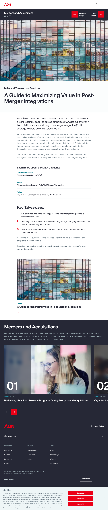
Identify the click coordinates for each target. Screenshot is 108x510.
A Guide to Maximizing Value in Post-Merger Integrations (49, 307)
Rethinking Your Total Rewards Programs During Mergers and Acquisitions (46, 400)
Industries (31, 454)
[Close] (104, 498)
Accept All (80, 504)
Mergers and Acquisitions (18, 13)
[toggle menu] (102, 4)
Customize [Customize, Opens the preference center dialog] (80, 493)
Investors (7, 459)
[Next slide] (14, 412)
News (6, 463)
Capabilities (31, 450)
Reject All (80, 499)
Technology (54, 454)
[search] (97, 4)
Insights (30, 459)
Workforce (54, 463)
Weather (53, 459)
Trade (52, 450)
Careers (7, 454)
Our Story (8, 450)
